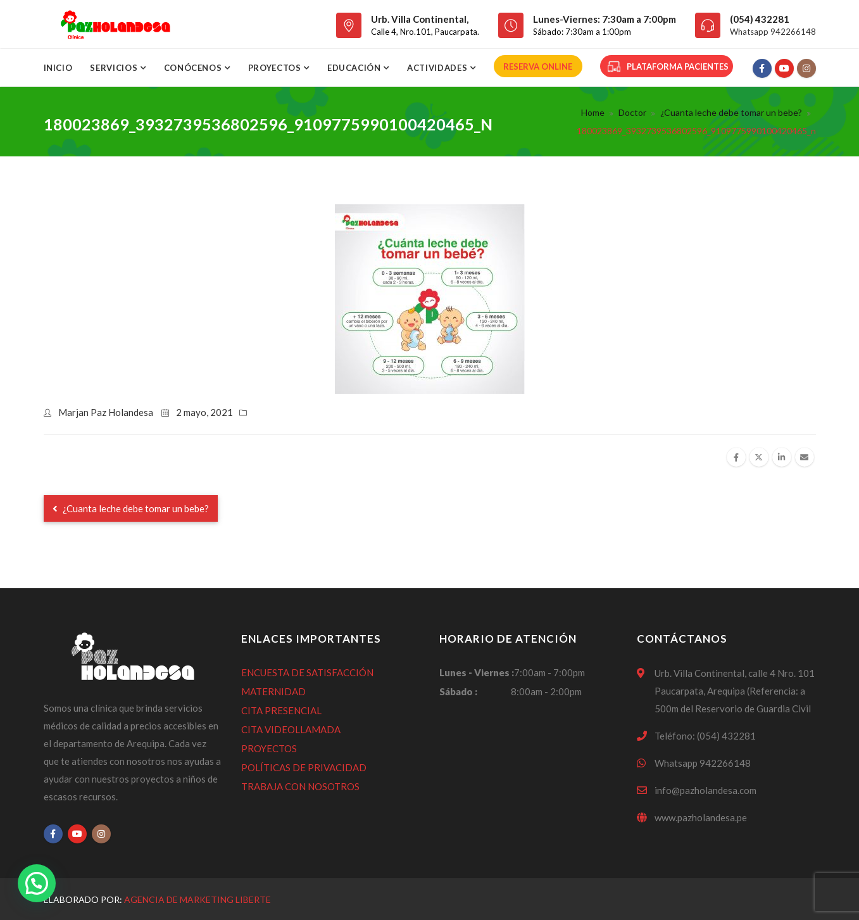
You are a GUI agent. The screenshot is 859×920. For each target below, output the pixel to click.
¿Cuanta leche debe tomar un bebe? (731, 112)
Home (593, 112)
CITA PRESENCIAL (281, 710)
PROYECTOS (269, 748)
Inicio (58, 68)
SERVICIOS (115, 68)
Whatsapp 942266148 (773, 32)
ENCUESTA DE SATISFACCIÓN (307, 672)
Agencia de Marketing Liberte (197, 899)
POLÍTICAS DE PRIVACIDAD (304, 767)
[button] (37, 883)
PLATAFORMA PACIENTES (668, 66)
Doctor (632, 112)
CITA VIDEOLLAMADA (291, 729)
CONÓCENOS (194, 68)
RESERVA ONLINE (537, 66)
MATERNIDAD (273, 691)
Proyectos (276, 68)
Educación (355, 68)
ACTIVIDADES (438, 68)
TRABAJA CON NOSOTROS (300, 786)
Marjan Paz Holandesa (105, 412)
